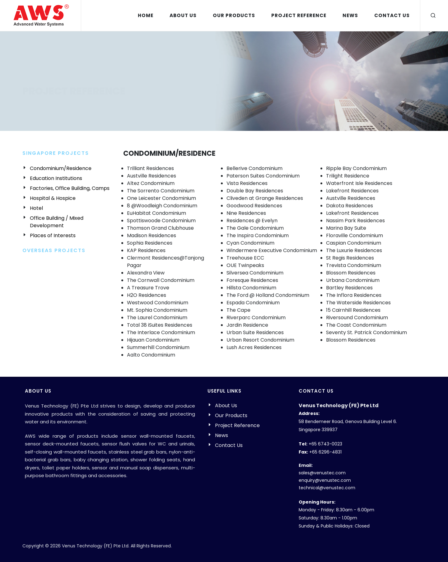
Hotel (36, 208)
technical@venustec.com (327, 488)
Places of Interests (53, 235)
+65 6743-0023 (325, 444)
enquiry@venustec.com (325, 480)
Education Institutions (56, 178)
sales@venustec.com (322, 473)
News (221, 435)
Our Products (231, 415)
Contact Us (229, 445)
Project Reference (237, 425)
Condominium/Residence (60, 168)
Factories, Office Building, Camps (70, 188)
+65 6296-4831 (325, 452)
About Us (226, 405)
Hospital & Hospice (53, 198)
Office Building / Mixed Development (56, 221)
